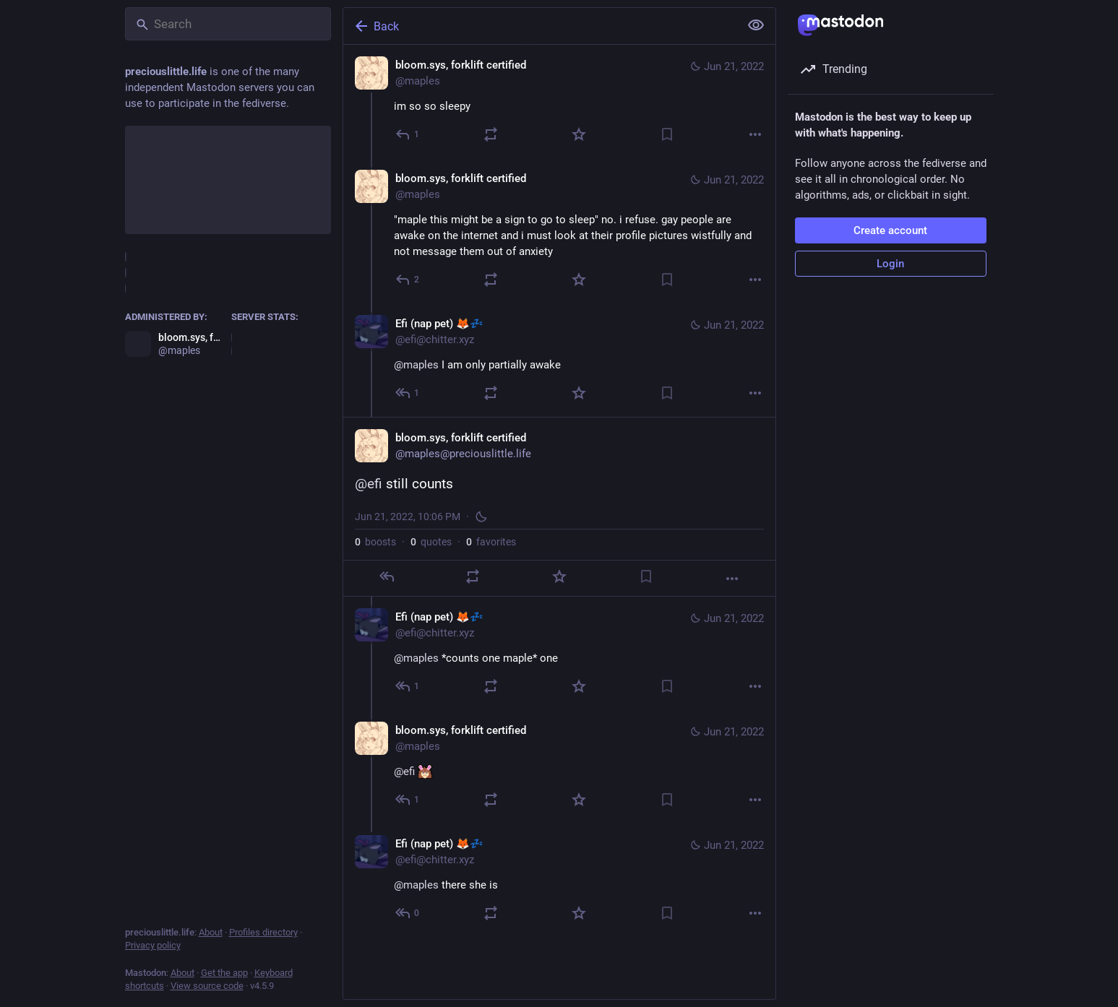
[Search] (228, 23)
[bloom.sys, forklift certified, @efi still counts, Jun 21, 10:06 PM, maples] (559, 507)
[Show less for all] (755, 25)
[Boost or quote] (490, 134)
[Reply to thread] (408, 279)
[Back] (539, 26)
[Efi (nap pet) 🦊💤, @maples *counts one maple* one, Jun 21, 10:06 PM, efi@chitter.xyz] (559, 653)
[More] (755, 134)
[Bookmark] (667, 134)
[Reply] (408, 134)
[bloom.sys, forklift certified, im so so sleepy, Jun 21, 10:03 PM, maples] (559, 101)
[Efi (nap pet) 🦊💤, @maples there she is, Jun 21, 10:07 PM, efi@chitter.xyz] (559, 880)
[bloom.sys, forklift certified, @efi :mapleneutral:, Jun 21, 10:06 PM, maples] (559, 767)
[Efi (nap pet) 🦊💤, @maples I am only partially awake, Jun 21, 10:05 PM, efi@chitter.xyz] (559, 360)
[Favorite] (579, 134)
